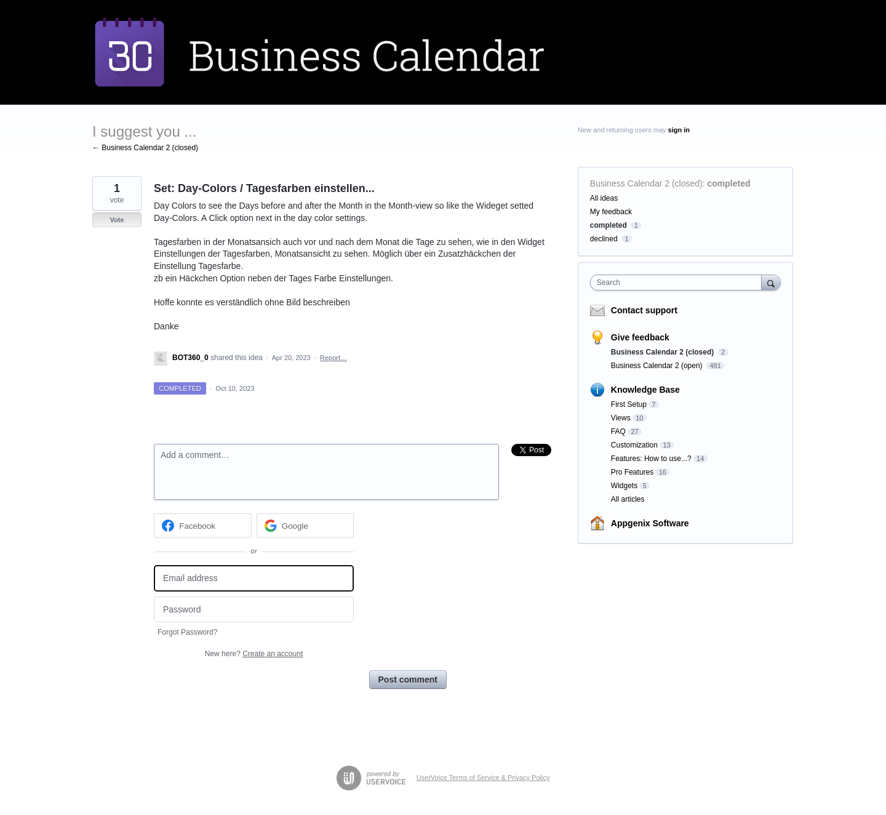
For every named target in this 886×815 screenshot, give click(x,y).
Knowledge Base (645, 390)
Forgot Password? (187, 632)
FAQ (618, 431)
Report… (333, 357)
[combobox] (679, 282)
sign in (679, 130)
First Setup (629, 404)
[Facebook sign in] (203, 525)
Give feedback (640, 337)
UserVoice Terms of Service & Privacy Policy (483, 777)
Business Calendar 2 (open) (657, 365)
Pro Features (632, 472)
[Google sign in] (305, 525)
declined (604, 239)
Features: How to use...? (651, 458)
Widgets (624, 485)
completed (729, 183)
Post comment (407, 680)
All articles (628, 499)
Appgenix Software (650, 523)
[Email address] (254, 578)
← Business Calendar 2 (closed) (145, 147)
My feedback (611, 211)
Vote (117, 219)
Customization (634, 445)
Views (621, 418)
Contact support (644, 310)
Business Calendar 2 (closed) (646, 183)
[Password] (254, 609)
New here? (254, 653)
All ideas (604, 198)
